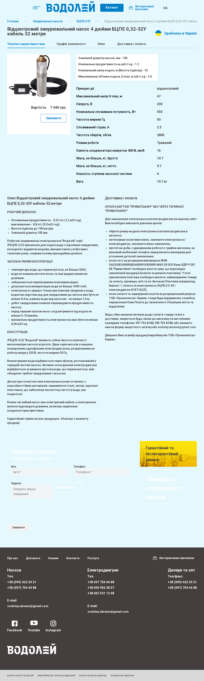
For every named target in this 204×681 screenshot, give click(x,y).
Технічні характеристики (26, 44)
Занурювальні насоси (48, 21)
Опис (105, 44)
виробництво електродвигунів (56, 675)
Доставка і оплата (136, 44)
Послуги (93, 557)
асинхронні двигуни (122, 675)
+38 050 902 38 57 (100, 587)
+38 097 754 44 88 (100, 581)
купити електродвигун (93, 675)
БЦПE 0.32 (83, 21)
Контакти (72, 557)
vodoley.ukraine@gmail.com (28, 606)
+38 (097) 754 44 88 (21, 587)
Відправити (25, 509)
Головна (13, 21)
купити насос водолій (20, 675)
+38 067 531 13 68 (100, 593)
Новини (53, 557)
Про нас (12, 557)
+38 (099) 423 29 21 (21, 581)
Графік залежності (73, 44)
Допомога (33, 557)
